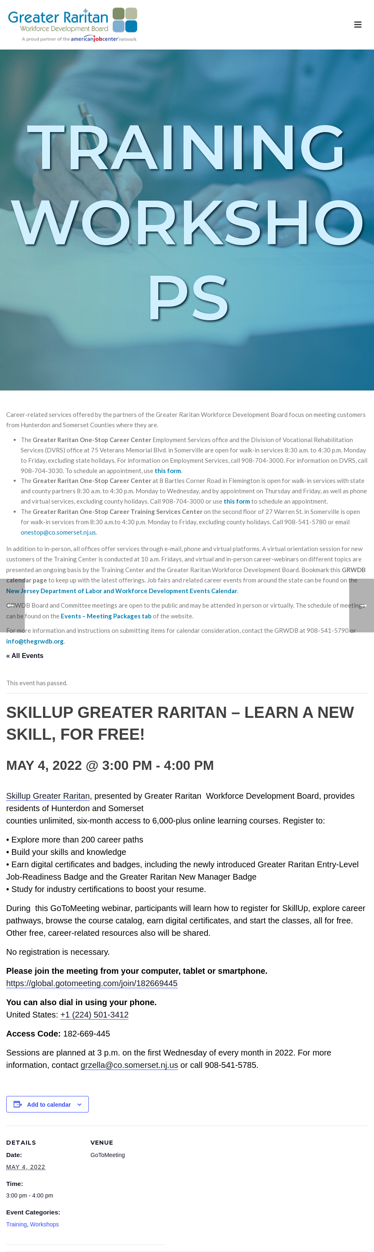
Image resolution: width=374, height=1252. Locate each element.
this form (168, 470)
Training (16, 1224)
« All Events (24, 655)
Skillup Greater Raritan (48, 795)
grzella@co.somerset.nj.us (129, 1065)
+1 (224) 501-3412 (94, 1014)
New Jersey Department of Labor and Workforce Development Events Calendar (121, 590)
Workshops (44, 1224)
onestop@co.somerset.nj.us (58, 532)
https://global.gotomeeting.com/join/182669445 (92, 983)
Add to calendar (49, 1104)
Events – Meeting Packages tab (106, 616)
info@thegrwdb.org (35, 641)
